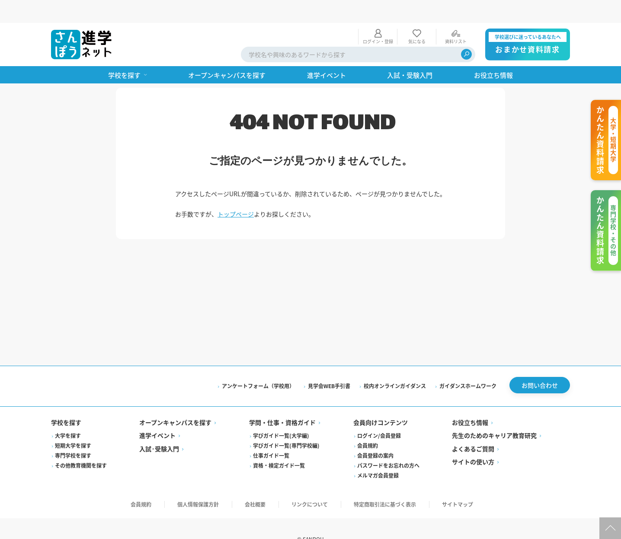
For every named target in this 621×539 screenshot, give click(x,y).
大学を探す (68, 414)
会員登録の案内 (375, 434)
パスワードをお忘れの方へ (388, 444)
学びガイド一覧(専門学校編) (286, 424)
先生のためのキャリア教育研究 (494, 414)
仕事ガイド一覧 (271, 434)
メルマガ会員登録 (378, 454)
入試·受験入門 (159, 428)
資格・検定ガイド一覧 (279, 444)
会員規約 (367, 424)
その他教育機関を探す (81, 444)
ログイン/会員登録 (379, 414)
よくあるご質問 (473, 428)
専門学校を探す (73, 434)
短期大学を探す (73, 424)
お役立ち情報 (470, 401)
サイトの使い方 (473, 441)
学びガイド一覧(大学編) (281, 414)
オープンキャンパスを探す (175, 401)
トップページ (236, 191)
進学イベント (157, 414)
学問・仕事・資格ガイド (282, 401)
